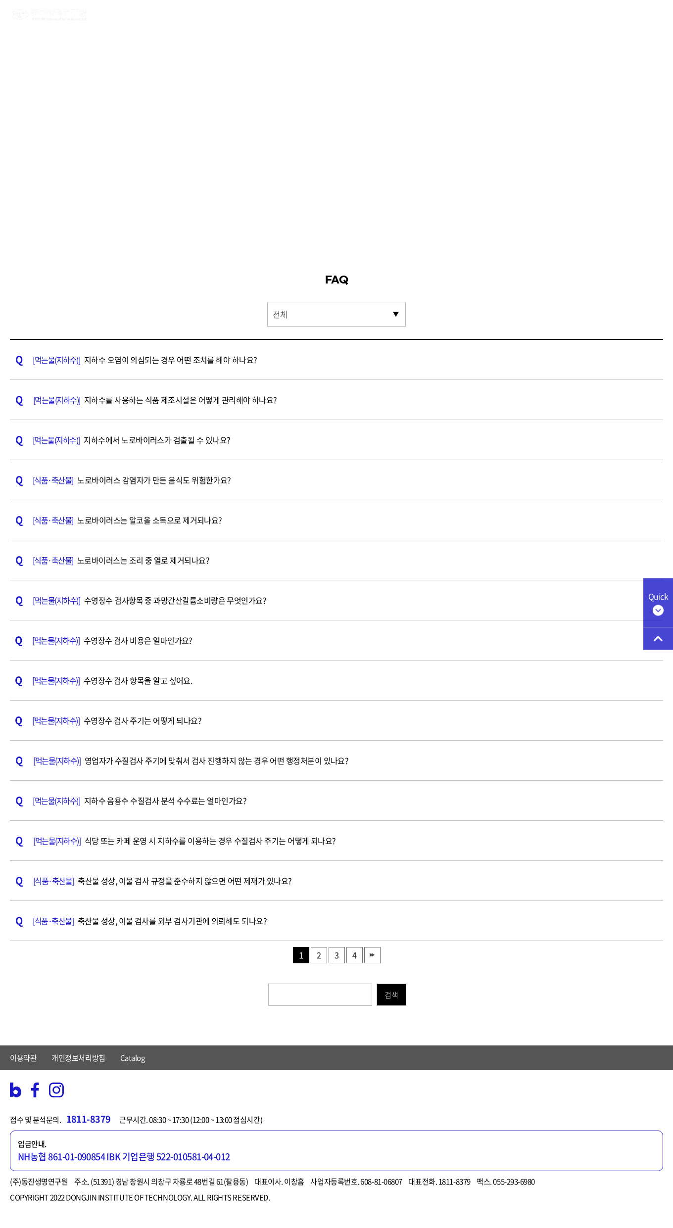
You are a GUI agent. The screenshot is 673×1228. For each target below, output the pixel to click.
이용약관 (23, 1057)
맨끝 (372, 955)
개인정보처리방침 (78, 1057)
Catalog (132, 1057)
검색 (391, 995)
